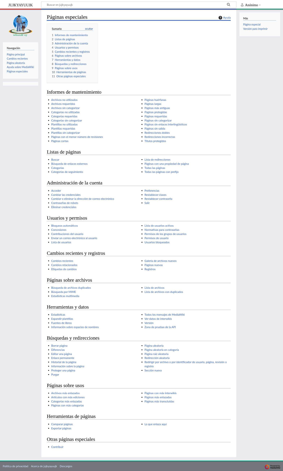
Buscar (55, 159)
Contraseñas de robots (64, 202)
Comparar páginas (62, 424)
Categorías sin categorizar (66, 120)
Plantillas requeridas (63, 128)
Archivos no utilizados (64, 99)
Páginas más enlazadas (158, 397)
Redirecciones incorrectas (160, 136)
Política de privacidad (15, 466)
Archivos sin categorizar (65, 108)
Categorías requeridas (64, 116)
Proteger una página (63, 370)
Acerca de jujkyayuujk (44, 466)
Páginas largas (153, 103)
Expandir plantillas (62, 318)
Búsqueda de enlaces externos (69, 163)
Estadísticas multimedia (65, 296)
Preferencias (152, 190)
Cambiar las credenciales (66, 194)
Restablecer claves (155, 194)
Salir (147, 202)
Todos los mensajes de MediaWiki (165, 314)
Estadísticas (58, 314)
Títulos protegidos (155, 141)
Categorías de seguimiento (67, 171)
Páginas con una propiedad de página (167, 163)
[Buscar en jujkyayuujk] (138, 4)
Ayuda (224, 17)
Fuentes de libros (61, 322)
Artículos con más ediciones (68, 397)
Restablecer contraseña (158, 198)
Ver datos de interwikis (158, 318)
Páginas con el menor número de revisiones (77, 136)
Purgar (55, 374)
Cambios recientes (62, 260)
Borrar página (59, 345)
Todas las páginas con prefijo (162, 171)
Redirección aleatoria (157, 357)
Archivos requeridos (63, 103)
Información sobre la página (67, 366)
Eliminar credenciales (63, 207)
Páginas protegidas (156, 112)
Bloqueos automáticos (64, 225)
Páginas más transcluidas (159, 401)
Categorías (57, 167)
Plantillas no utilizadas (64, 124)
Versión (149, 322)
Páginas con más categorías (67, 405)
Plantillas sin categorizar (65, 132)
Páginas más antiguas (157, 108)
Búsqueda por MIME (63, 291)
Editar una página (61, 354)
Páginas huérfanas (155, 99)
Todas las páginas (155, 167)
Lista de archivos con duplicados (164, 291)
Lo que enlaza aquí (156, 424)
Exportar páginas (61, 428)
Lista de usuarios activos (159, 225)
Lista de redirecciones (158, 159)
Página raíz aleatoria (157, 354)
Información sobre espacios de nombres (75, 327)
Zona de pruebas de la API (160, 327)
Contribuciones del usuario (67, 234)
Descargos (66, 466)
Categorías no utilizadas (65, 112)
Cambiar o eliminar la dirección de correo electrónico (82, 198)
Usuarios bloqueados (157, 242)
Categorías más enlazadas (66, 401)
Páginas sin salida (155, 128)
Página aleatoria (154, 345)
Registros (150, 269)
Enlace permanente (62, 357)
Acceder (56, 190)
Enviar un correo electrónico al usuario (74, 238)
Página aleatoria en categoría (162, 349)
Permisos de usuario (157, 238)
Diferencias (58, 349)
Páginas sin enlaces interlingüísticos (166, 124)
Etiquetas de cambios (64, 269)
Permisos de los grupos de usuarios (165, 234)
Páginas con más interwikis (161, 393)
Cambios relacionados (64, 265)
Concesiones (58, 229)
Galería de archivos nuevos (161, 260)
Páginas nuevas (154, 265)
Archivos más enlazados (65, 393)
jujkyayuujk (20, 4)
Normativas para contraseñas (162, 229)
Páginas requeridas (156, 116)
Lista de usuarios (61, 242)
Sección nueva (153, 370)
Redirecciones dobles (157, 132)
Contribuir (57, 446)
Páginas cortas (59, 141)
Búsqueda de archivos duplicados (71, 287)
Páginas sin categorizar (158, 120)
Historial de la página (63, 362)
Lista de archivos (154, 287)
